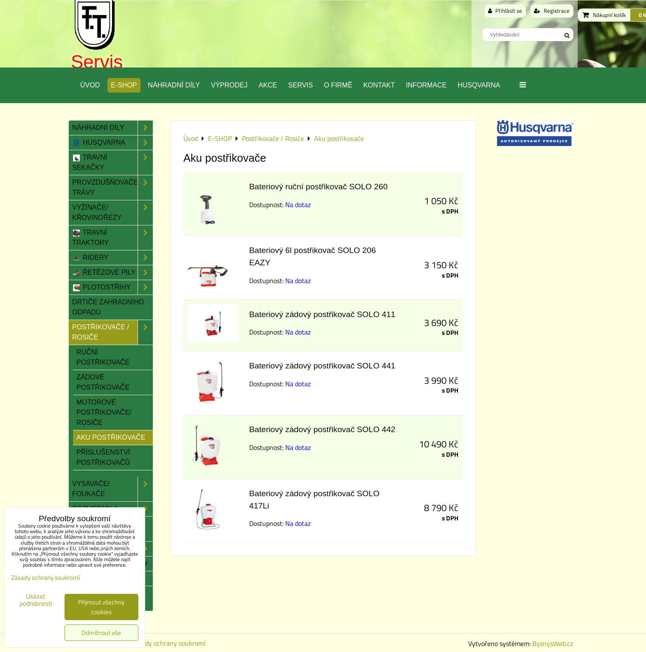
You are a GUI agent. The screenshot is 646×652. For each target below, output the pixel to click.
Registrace (552, 10)
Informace (426, 85)
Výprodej (229, 85)
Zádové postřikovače (102, 382)
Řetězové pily (112, 272)
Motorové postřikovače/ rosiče (104, 412)
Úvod (90, 85)
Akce (267, 85)
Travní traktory (112, 237)
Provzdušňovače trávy (112, 187)
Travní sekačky (112, 162)
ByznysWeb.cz (552, 643)
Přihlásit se (505, 10)
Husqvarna (479, 85)
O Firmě (338, 85)
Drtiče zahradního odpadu (108, 307)
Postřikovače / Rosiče (112, 332)
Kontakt (379, 85)
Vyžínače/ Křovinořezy (112, 212)
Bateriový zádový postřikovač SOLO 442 (322, 429)
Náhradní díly (174, 85)
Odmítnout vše (101, 633)
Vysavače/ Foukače (112, 489)
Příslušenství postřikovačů (103, 457)
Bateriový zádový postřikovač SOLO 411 (322, 314)
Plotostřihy (112, 287)
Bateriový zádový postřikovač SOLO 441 (322, 365)
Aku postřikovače (110, 437)
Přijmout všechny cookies (101, 607)
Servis (97, 61)
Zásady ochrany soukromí (168, 643)
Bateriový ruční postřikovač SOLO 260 (318, 186)
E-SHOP (124, 85)
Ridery (112, 257)
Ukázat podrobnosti (36, 600)
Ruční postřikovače (102, 357)
